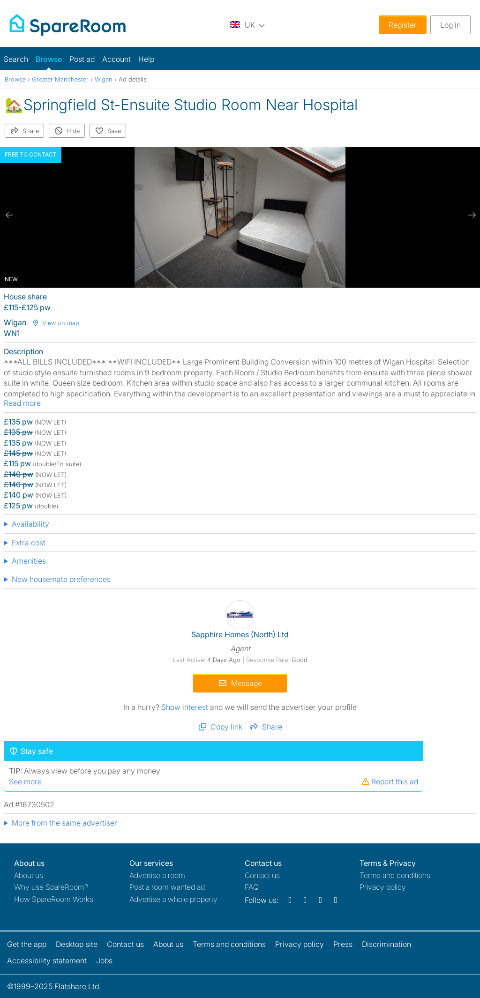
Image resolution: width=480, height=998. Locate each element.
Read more (22, 403)
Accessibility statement (47, 960)
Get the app (26, 944)
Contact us (262, 875)
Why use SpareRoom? (51, 887)
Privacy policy (383, 887)
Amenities (29, 561)
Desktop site (77, 944)
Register (403, 25)
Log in (450, 25)
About (28, 875)
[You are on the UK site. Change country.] (247, 24)
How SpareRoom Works (53, 899)
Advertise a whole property (173, 899)
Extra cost (28, 542)
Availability (30, 524)
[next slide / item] (470, 215)
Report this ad (389, 781)
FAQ (252, 887)
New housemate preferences (61, 579)
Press (342, 944)
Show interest (185, 707)
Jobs (104, 960)
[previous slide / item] (9, 215)
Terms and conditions (395, 875)
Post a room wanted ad (167, 887)
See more (25, 781)
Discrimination (386, 944)
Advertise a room (157, 875)
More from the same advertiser (64, 822)
